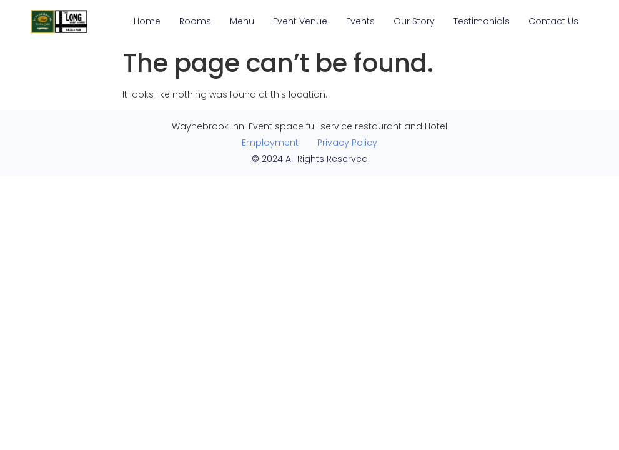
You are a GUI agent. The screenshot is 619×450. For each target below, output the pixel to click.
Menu (242, 21)
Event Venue (300, 21)
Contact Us (553, 21)
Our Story (414, 21)
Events (360, 21)
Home (147, 21)
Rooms (195, 21)
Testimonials (481, 21)
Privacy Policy (347, 142)
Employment (270, 142)
